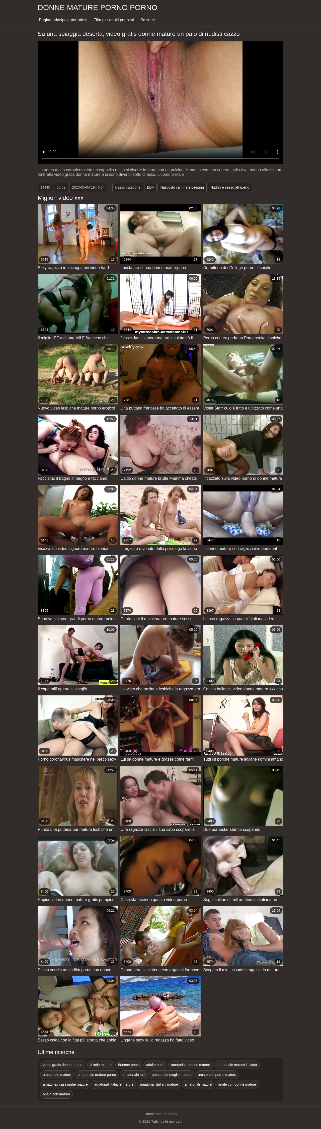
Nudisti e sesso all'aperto (229, 187)
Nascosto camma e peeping (182, 187)
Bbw (150, 187)
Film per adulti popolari (114, 20)
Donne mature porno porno (97, 7)
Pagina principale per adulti (63, 20)
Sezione (147, 20)
